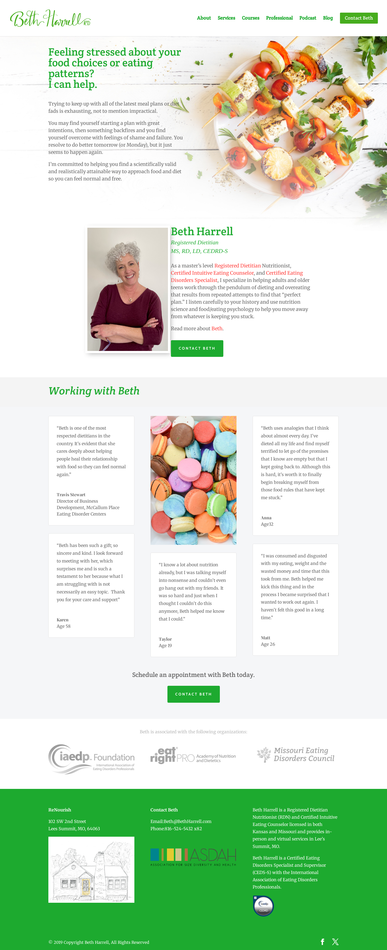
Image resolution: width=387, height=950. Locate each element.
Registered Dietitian (237, 266)
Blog (328, 18)
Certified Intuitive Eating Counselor (212, 273)
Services (226, 18)
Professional (279, 18)
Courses (250, 18)
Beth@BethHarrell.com (188, 821)
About (204, 18)
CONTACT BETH (197, 348)
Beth (217, 328)
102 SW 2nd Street (67, 821)
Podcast (307, 18)
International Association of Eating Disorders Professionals (285, 880)
